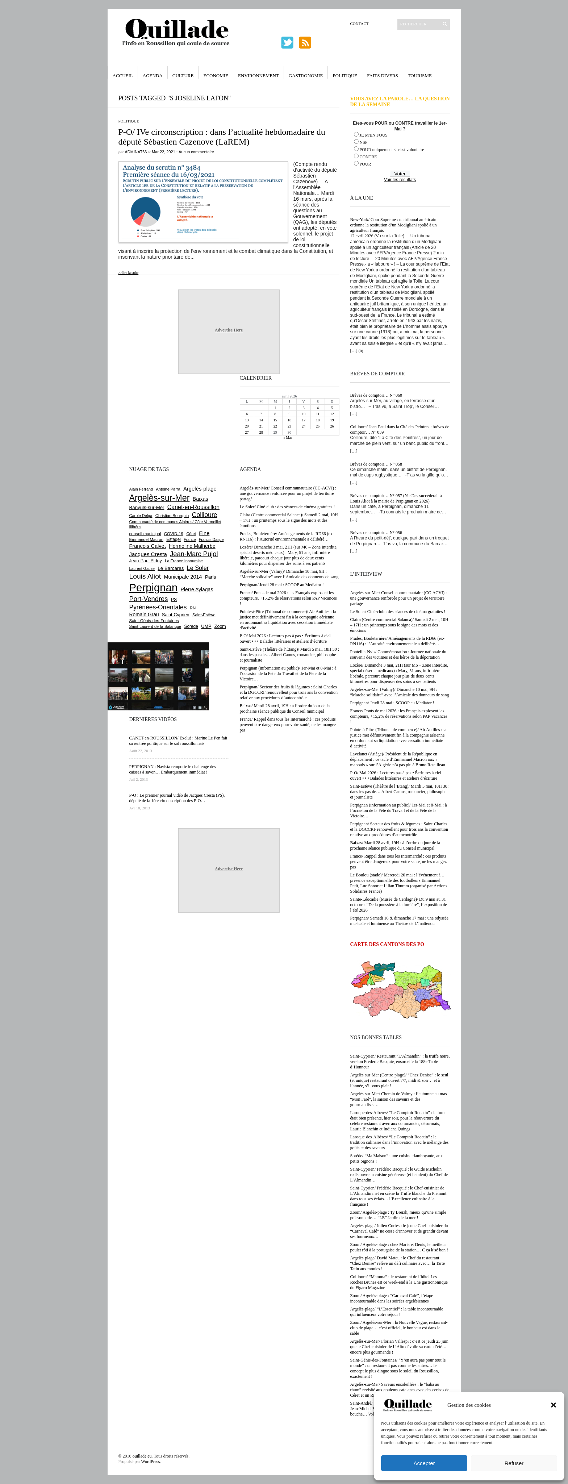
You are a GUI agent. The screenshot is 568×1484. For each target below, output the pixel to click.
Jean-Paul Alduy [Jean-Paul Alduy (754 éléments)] (145, 560)
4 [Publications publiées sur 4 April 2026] (318, 408)
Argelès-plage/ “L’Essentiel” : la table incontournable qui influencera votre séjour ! (396, 1311)
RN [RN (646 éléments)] (193, 608)
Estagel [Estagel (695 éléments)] (173, 539)
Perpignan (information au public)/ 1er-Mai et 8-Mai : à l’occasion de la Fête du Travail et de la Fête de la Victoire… (398, 810)
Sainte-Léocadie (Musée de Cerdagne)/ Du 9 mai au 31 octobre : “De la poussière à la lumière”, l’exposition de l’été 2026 (398, 905)
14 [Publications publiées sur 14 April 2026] (261, 420)
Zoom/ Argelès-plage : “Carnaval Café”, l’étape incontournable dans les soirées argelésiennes (391, 1298)
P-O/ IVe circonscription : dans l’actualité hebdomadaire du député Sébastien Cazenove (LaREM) (221, 136)
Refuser (514, 1463)
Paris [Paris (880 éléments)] (210, 577)
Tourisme (420, 75)
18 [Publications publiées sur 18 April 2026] (318, 420)
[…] (354, 350)
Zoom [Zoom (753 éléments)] (220, 626)
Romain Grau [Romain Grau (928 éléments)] (144, 614)
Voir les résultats (400, 179)
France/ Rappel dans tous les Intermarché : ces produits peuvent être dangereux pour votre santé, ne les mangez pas (398, 862)
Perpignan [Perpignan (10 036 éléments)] (153, 587)
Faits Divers (382, 75)
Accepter (424, 1463)
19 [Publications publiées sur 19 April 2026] (332, 420)
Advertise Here (229, 330)
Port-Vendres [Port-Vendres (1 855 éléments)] (148, 599)
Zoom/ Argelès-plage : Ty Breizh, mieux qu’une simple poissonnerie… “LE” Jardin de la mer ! (398, 1215)
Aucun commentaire (196, 152)
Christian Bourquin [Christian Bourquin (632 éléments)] (172, 515)
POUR (365, 164)
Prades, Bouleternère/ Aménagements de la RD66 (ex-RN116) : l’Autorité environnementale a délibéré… (397, 641)
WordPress (150, 1461)
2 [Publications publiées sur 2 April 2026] (289, 408)
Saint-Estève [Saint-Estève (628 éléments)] (204, 615)
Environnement (258, 75)
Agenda (153, 75)
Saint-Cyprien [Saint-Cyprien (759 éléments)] (175, 614)
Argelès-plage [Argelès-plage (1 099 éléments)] (200, 489)
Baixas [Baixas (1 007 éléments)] (200, 499)
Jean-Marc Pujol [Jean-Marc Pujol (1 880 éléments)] (194, 554)
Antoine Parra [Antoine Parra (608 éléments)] (168, 489)
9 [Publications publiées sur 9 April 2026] (289, 414)
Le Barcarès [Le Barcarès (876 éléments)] (171, 568)
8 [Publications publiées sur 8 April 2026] (275, 414)
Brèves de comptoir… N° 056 (376, 532)
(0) (361, 351)
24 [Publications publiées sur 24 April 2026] (303, 426)
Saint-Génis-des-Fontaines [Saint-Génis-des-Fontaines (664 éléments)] (154, 620)
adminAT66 (136, 152)
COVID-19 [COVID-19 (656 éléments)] (173, 534)
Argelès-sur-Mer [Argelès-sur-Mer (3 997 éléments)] (159, 498)
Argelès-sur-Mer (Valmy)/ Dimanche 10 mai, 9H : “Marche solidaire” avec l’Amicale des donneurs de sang (399, 692)
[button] (553, 1405)
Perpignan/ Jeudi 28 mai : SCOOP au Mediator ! (392, 702)
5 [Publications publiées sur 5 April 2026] (332, 408)
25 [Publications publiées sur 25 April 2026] (318, 426)
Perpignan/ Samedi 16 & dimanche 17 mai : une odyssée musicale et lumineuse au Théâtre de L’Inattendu (399, 921)
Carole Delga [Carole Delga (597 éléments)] (141, 515)
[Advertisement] (153, 419)
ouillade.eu (142, 1456)
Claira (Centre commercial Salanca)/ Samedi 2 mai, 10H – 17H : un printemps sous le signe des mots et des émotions (399, 625)
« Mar (287, 437)
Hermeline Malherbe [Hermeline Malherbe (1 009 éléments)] (192, 546)
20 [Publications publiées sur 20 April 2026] (247, 426)
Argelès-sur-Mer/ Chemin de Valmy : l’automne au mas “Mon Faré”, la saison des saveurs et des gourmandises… (398, 1099)
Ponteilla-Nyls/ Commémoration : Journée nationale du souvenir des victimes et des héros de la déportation (398, 654)
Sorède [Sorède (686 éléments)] (191, 626)
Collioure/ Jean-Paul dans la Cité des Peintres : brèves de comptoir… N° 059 (400, 429)
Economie (215, 75)
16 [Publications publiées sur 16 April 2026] (289, 420)
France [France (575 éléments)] (190, 539)
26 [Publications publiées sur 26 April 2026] (332, 426)
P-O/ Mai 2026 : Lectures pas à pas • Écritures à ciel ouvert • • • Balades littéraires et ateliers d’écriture (395, 775)
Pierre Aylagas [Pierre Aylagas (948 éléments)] (197, 589)
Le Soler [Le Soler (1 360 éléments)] (198, 567)
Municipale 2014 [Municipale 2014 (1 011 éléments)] (183, 577)
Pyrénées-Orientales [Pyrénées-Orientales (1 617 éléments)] (158, 607)
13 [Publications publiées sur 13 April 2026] (247, 420)
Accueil (123, 75)
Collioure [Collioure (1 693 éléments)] (204, 514)
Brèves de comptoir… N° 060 (376, 395)
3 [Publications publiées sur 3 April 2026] (304, 408)
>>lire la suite (128, 273)
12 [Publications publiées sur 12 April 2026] (332, 414)
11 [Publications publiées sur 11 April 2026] (318, 414)
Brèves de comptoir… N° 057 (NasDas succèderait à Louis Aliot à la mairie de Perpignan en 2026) (396, 498)
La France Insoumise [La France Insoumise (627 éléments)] (184, 561)
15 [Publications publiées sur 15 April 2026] (275, 420)
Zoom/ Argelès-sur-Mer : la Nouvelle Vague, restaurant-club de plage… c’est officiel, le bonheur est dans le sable (399, 1328)
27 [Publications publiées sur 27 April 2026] (247, 432)
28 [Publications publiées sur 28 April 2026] (261, 432)
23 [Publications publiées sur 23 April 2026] (289, 426)
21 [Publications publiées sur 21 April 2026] (261, 426)
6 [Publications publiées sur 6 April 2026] (247, 414)
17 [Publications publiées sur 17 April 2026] (303, 420)
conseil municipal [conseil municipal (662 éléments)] (145, 534)
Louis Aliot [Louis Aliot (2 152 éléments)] (145, 576)
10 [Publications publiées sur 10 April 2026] (303, 414)
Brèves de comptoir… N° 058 (376, 464)
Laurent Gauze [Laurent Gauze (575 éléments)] (142, 568)
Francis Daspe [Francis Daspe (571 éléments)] (211, 539)
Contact (359, 23)
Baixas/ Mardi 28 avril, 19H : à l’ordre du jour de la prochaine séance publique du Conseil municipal (395, 845)
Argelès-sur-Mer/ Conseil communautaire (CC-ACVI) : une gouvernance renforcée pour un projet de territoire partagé (398, 598)
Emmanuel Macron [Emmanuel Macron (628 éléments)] (146, 539)
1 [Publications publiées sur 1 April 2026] (275, 408)
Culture (183, 75)
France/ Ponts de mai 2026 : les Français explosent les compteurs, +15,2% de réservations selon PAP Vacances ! (398, 716)
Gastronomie (306, 75)
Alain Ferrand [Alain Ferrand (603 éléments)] (141, 489)
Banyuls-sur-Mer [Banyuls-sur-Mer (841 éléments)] (146, 507)
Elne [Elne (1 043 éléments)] (204, 533)
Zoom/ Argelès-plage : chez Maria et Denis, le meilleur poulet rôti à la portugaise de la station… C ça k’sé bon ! (399, 1247)
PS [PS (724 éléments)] (174, 599)
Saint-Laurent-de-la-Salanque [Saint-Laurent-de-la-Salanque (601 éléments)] (155, 626)
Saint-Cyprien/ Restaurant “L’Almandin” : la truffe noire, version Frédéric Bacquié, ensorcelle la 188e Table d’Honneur (400, 1062)
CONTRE (368, 156)
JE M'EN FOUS (374, 135)
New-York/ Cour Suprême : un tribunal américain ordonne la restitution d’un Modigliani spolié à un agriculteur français (393, 225)
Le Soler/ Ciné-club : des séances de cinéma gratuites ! (398, 611)
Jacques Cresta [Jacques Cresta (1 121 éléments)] (148, 554)
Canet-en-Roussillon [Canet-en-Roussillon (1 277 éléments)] (193, 507)
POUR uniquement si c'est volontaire (392, 149)
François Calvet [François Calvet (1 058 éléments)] (147, 546)
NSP (364, 142)
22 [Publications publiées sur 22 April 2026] (275, 426)
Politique (345, 75)
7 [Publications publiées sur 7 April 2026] (261, 414)
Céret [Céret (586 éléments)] (191, 534)
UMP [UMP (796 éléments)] (206, 626)
